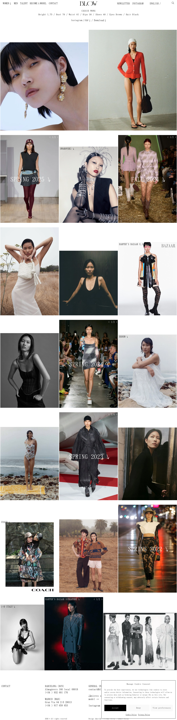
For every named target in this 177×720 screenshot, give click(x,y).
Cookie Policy (131, 714)
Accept (115, 708)
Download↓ (100, 20)
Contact (53, 3)
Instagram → (96, 705)
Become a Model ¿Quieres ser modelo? (33, 3)
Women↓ (7, 3)
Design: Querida (95, 719)
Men (16, 3)
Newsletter (123, 3)
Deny (138, 708)
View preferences (162, 708)
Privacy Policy (144, 714)
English (154, 3)
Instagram (137, 3)
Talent (24, 3)
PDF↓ (88, 20)
